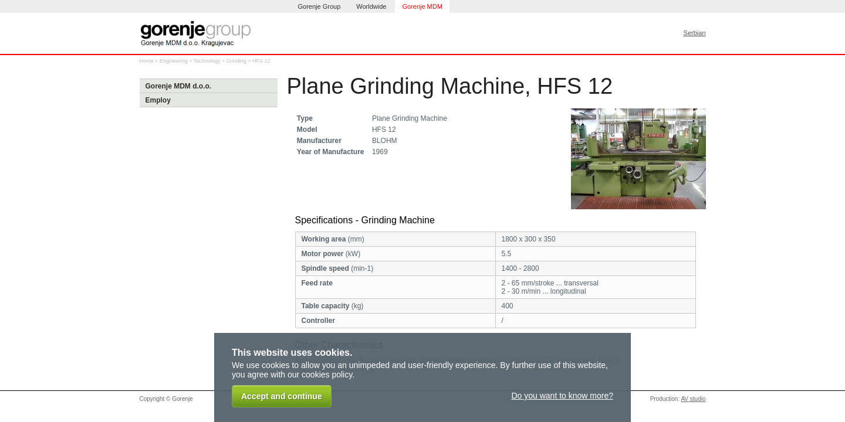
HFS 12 (261, 61)
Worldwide (371, 6)
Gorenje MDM (422, 6)
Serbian (695, 32)
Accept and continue (281, 396)
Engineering (174, 61)
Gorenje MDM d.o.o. (179, 86)
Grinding (236, 61)
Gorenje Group (319, 6)
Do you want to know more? (562, 395)
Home (147, 61)
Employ (158, 100)
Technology (207, 61)
